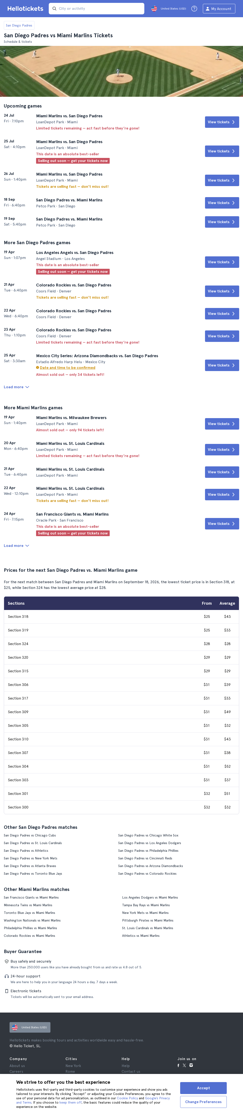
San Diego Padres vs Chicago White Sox (148, 835)
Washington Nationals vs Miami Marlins (32, 920)
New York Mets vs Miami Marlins (145, 913)
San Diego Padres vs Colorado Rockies (147, 873)
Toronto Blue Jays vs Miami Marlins (29, 913)
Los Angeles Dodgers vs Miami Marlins (150, 897)
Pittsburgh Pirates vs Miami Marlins (147, 920)
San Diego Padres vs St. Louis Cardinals (33, 843)
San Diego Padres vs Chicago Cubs (30, 835)
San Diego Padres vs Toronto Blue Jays (33, 873)
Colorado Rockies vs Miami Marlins (29, 936)
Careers (16, 1071)
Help (126, 1066)
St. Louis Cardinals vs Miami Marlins (147, 928)
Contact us (131, 1071)
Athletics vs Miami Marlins (141, 936)
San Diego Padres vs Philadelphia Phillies (148, 850)
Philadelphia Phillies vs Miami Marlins (30, 928)
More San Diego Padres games (37, 242)
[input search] (96, 8)
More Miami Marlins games (33, 407)
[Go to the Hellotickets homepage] (26, 8)
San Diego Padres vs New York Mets (30, 858)
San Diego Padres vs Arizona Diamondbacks (150, 866)
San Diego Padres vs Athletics (26, 850)
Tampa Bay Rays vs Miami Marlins (146, 905)
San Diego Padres (19, 25)
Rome (70, 1071)
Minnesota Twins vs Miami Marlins (28, 905)
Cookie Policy (127, 1098)
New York (73, 1066)
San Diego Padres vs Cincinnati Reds (145, 858)
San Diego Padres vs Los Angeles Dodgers (149, 843)
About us (17, 1066)
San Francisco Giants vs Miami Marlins (31, 897)
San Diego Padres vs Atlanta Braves (30, 866)
